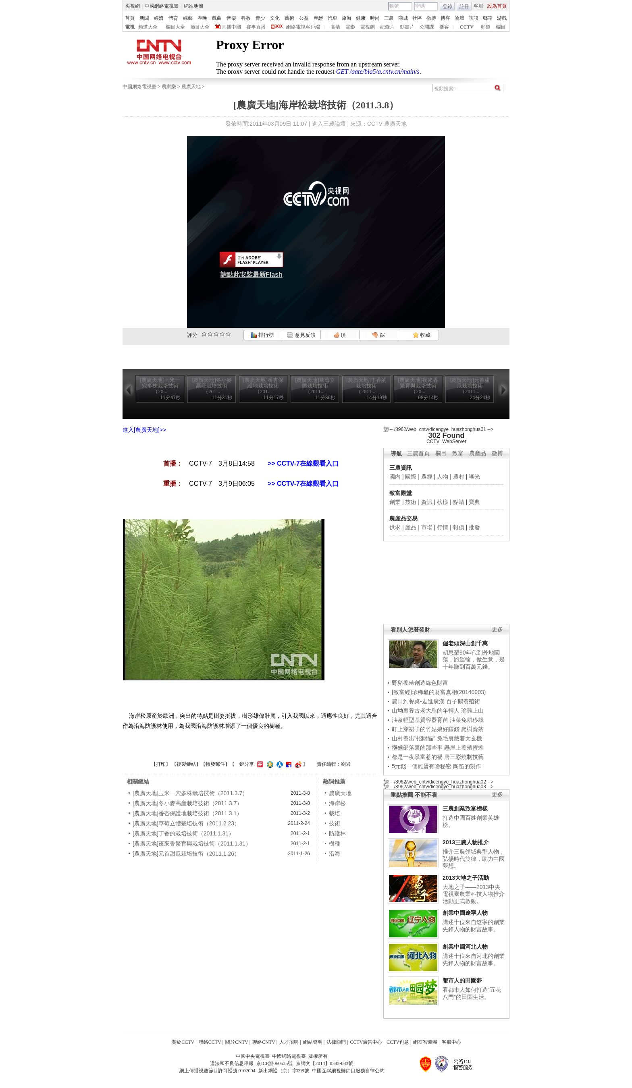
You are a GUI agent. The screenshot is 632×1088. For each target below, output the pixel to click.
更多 (497, 629)
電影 (350, 27)
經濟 (159, 18)
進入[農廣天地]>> (144, 430)
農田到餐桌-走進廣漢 (418, 701)
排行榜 (262, 335)
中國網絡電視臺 (162, 6)
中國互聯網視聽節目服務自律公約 (348, 1070)
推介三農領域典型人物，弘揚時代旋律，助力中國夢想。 (474, 858)
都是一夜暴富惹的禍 (417, 757)
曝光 (474, 476)
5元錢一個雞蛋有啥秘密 (421, 766)
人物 (442, 476)
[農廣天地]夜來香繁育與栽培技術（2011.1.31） (192, 843)
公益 (304, 18)
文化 (275, 18)
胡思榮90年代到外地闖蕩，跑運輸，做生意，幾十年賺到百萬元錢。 (474, 659)
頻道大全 (148, 27)
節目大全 (200, 27)
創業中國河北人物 (465, 946)
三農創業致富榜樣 (465, 808)
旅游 (346, 18)
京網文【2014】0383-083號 (324, 1063)
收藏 (421, 335)
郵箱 (488, 18)
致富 (458, 453)
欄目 (500, 27)
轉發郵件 (215, 764)
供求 (395, 527)
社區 (417, 18)
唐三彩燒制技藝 (464, 757)
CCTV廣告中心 (366, 1042)
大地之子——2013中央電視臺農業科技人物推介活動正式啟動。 (474, 894)
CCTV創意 (398, 1042)
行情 (442, 527)
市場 (426, 527)
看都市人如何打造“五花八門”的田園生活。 (472, 993)
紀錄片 (387, 27)
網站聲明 (312, 1042)
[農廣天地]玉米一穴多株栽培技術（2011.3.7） (190, 793)
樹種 (334, 843)
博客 (445, 18)
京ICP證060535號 (274, 1063)
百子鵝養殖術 (463, 701)
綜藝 (188, 18)
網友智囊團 (425, 1042)
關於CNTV (236, 1042)
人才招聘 (289, 1042)
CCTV (467, 27)
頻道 (486, 27)
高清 (335, 27)
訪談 (473, 18)
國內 (395, 476)
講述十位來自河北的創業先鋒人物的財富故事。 (474, 959)
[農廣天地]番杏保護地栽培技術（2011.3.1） (187, 813)
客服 (478, 6)
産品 (410, 527)
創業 (395, 502)
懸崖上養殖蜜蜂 (464, 747)
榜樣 (442, 502)
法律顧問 (336, 1042)
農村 (458, 476)
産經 (318, 18)
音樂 (231, 18)
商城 (403, 18)
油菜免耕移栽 (467, 720)
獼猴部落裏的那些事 (417, 747)
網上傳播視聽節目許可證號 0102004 (217, 1070)
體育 (173, 18)
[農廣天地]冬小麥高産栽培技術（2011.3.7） (187, 803)
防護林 (337, 833)
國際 (410, 476)
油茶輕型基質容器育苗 (420, 720)
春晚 (202, 18)
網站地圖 (193, 6)
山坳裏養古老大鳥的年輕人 (425, 710)
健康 (361, 18)
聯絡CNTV (263, 1042)
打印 (161, 764)
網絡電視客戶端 (303, 27)
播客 (444, 27)
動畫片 (407, 27)
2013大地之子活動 (466, 878)
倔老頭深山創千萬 (465, 643)
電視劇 (367, 27)
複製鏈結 (186, 764)
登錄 (447, 6)
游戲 (502, 18)
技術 (410, 502)
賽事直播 (256, 27)
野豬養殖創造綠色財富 (420, 683)
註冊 (464, 6)
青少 (260, 18)
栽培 (334, 813)
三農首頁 (418, 453)
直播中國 (231, 27)
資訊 (426, 502)
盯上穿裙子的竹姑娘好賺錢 (425, 729)
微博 (431, 18)
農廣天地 (191, 86)
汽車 (332, 18)
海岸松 (337, 803)
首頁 (130, 18)
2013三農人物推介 (466, 842)
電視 (130, 27)
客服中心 (451, 1042)
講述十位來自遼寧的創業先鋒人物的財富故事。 (474, 926)
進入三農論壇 (329, 123)
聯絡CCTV (210, 1042)
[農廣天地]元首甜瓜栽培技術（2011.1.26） (186, 853)
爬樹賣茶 (472, 729)
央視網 (132, 6)
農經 (426, 476)
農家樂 (169, 86)
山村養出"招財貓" (413, 738)
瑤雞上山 (472, 710)
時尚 (375, 18)
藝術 (289, 18)
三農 (389, 18)
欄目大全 (175, 27)
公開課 (427, 27)
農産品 (477, 453)
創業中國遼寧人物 (465, 913)
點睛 (458, 502)
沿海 (334, 853)
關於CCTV (183, 1042)
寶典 (474, 502)
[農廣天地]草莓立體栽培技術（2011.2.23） (186, 823)
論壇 (459, 18)
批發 (474, 527)
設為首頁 (497, 6)
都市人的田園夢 (462, 980)
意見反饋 (301, 335)
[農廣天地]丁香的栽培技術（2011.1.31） (183, 833)
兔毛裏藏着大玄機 (459, 738)
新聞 (144, 18)
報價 (458, 527)
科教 (246, 18)
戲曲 (217, 18)
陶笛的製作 (467, 766)
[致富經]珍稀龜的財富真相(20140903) (439, 692)
